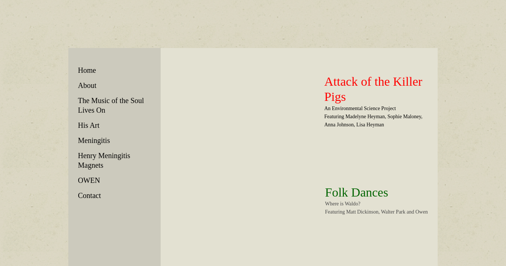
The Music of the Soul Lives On (111, 105)
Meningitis (94, 140)
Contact (89, 195)
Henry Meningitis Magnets (104, 160)
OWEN (89, 180)
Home (87, 70)
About (87, 85)
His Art (88, 125)
